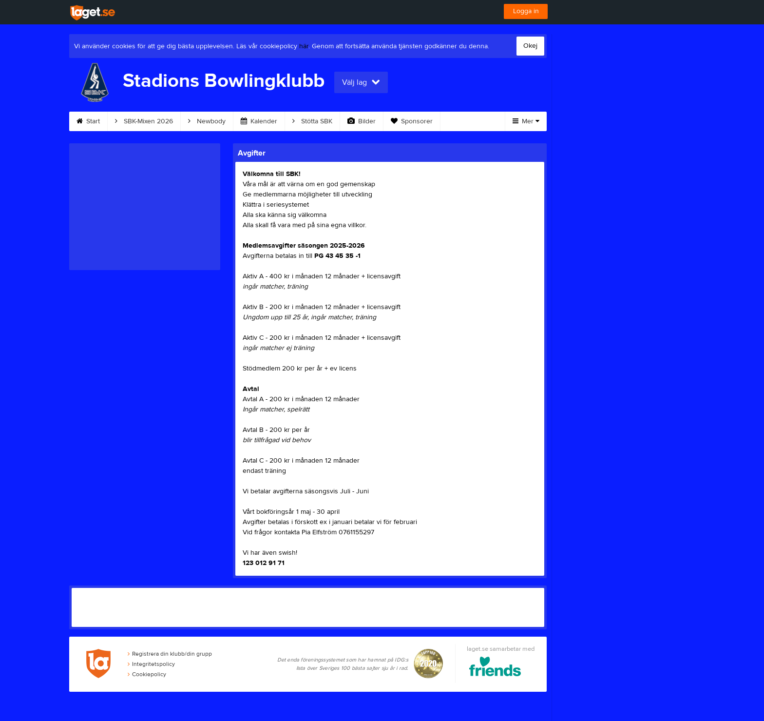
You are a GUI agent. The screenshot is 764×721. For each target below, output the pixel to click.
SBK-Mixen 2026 (144, 121)
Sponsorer (412, 121)
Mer (526, 121)
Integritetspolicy (151, 664)
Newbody (207, 121)
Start (88, 121)
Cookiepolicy (147, 674)
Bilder (361, 121)
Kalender (259, 121)
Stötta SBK (312, 121)
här (303, 46)
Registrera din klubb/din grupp (170, 654)
